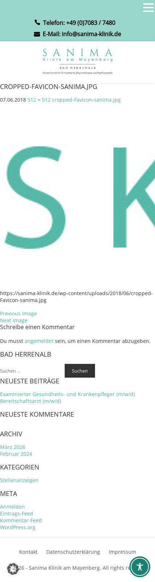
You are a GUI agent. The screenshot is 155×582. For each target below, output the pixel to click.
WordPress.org (17, 527)
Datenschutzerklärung (73, 551)
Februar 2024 (16, 453)
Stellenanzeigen (19, 480)
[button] (13, 569)
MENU (16, 9)
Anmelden (12, 506)
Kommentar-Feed (21, 520)
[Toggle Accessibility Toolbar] (140, 567)
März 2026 (12, 446)
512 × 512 (39, 99)
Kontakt (28, 551)
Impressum (122, 551)
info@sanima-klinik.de (91, 34)
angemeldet (39, 340)
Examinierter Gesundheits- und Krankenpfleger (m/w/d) (67, 394)
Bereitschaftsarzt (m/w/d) (30, 401)
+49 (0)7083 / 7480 (90, 23)
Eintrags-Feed (16, 513)
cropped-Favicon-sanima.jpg (86, 99)
